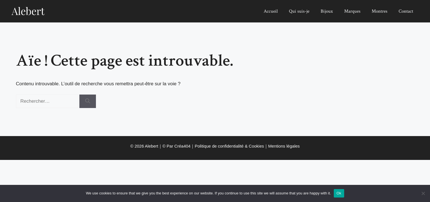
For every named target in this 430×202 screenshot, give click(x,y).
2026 (139, 146)
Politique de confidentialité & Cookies (229, 146)
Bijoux (327, 11)
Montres (379, 11)
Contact (406, 11)
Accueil (271, 11)
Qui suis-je (299, 11)
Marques (352, 11)
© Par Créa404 (176, 146)
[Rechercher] (87, 101)
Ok (339, 193)
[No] (423, 193)
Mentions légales (284, 146)
